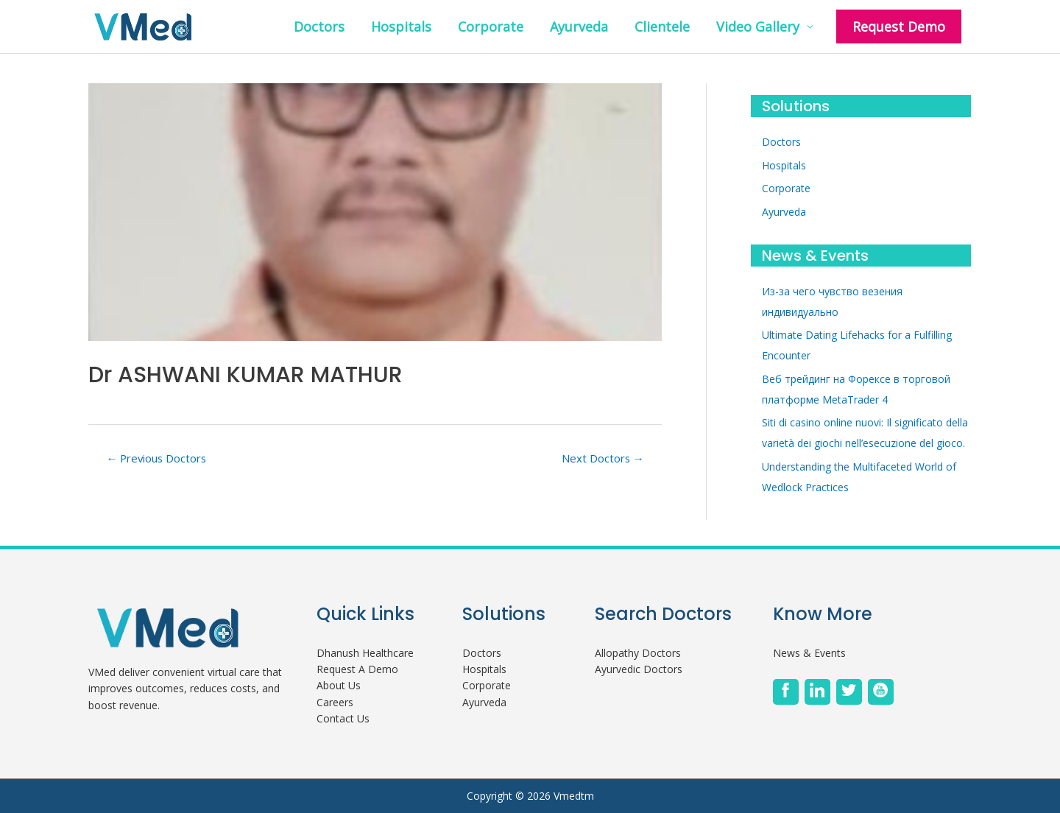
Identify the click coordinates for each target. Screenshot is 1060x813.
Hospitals (401, 26)
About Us (339, 685)
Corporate (490, 26)
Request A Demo (357, 669)
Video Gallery (757, 26)
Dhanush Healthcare (365, 653)
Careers (335, 702)
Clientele (662, 26)
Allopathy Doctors (638, 653)
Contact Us (343, 718)
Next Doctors (603, 458)
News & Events (809, 653)
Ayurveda (579, 26)
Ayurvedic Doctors (638, 669)
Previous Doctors (156, 458)
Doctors (319, 26)
